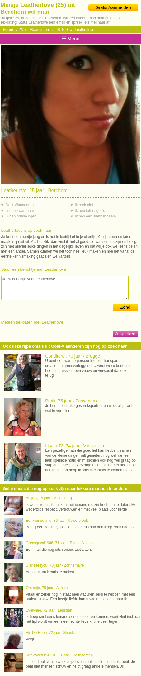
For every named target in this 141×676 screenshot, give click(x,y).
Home (8, 29)
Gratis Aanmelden (113, 7)
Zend (125, 307)
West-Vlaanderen (34, 29)
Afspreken (125, 333)
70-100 (62, 29)
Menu (70, 38)
